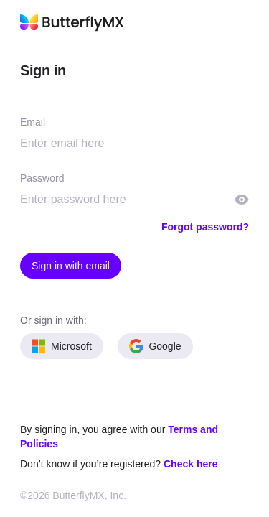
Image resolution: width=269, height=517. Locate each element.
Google (155, 346)
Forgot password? (205, 227)
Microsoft (62, 346)
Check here (190, 464)
